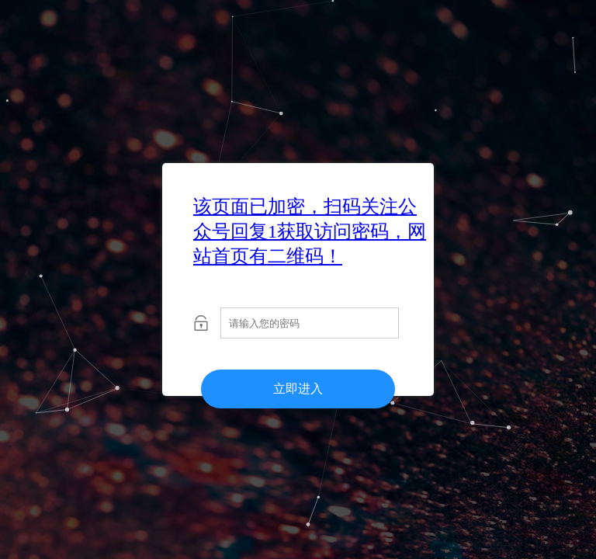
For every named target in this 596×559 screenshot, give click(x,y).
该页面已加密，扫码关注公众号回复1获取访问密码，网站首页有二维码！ (309, 231)
